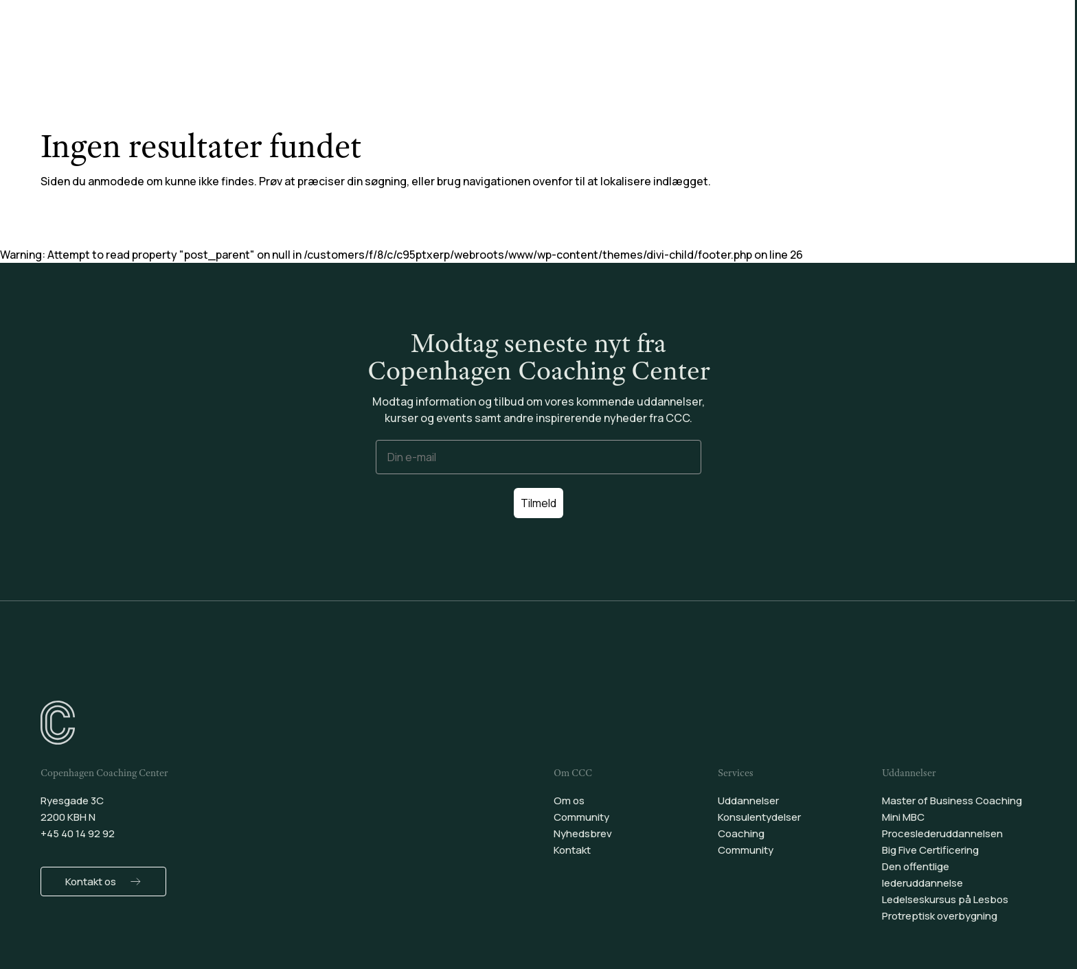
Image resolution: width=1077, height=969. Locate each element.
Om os (569, 800)
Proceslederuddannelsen (942, 833)
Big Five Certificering (930, 850)
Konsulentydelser (504, 47)
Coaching (600, 47)
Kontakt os (90, 881)
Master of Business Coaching (952, 800)
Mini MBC (903, 817)
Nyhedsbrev (583, 833)
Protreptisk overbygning (939, 916)
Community (680, 47)
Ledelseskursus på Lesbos (945, 899)
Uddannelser (399, 47)
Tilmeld (538, 503)
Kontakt (572, 850)
